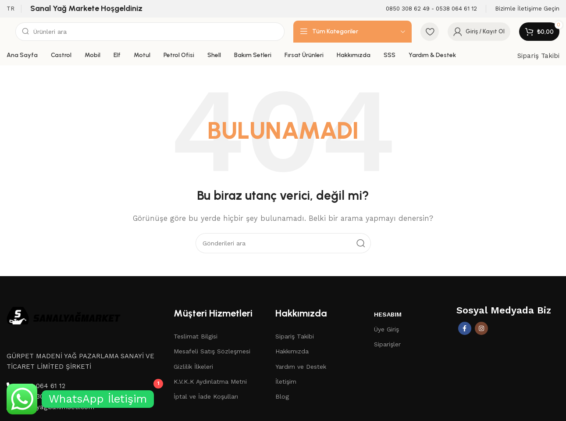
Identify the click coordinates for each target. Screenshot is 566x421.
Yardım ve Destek (300, 366)
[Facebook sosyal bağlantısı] (464, 328)
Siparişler (387, 344)
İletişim (285, 381)
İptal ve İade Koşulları (206, 396)
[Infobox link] (431, 9)
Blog (282, 396)
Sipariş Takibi (538, 56)
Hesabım (388, 314)
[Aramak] (150, 31)
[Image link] (64, 315)
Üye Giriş (386, 329)
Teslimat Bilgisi (195, 336)
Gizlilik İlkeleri (193, 366)
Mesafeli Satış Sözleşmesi (212, 351)
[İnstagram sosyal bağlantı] (481, 328)
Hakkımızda (292, 351)
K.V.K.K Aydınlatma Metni (210, 381)
